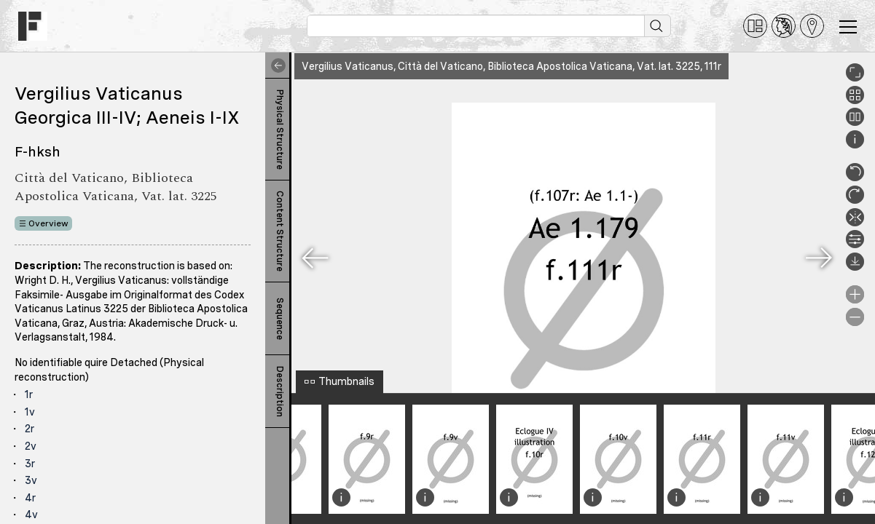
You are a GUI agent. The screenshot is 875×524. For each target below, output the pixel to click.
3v (31, 480)
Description (280, 391)
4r (30, 498)
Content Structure (280, 231)
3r (30, 463)
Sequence (280, 319)
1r (29, 394)
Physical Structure (280, 130)
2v (30, 446)
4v (31, 514)
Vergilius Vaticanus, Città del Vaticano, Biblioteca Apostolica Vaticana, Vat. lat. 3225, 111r (511, 66)
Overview (48, 223)
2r (29, 428)
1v (30, 412)
